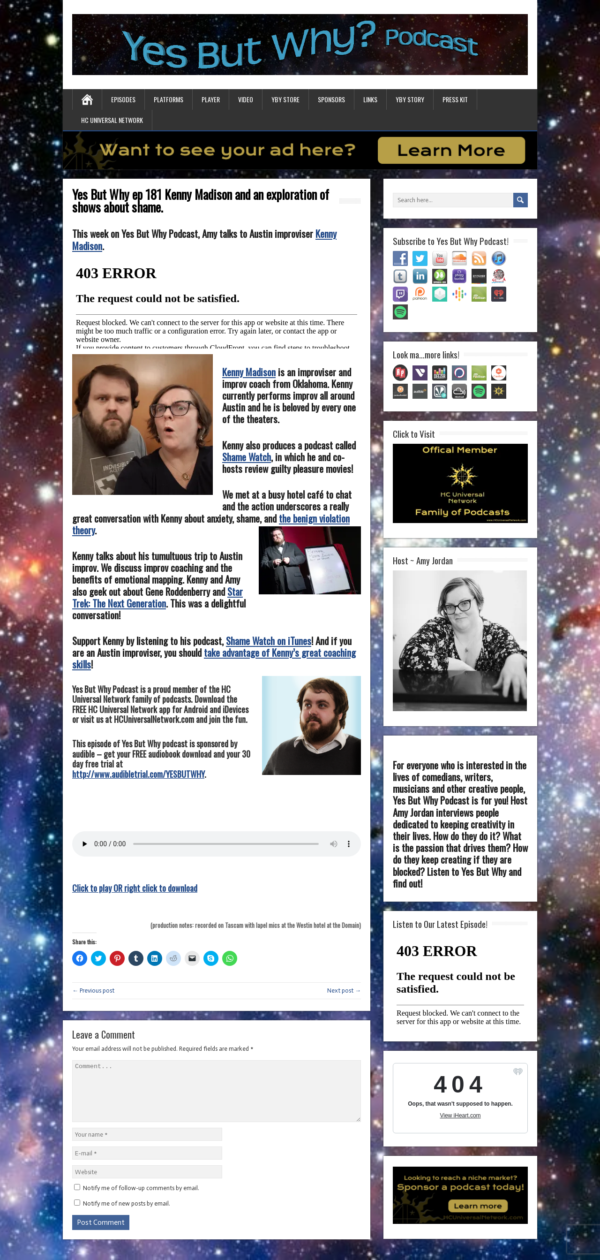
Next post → (344, 990)
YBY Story (410, 99)
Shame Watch (246, 456)
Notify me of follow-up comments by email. (141, 1199)
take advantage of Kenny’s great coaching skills (214, 658)
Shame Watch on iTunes (268, 640)
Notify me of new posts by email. (126, 1214)
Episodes (123, 99)
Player (211, 99)
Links (370, 99)
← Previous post (93, 990)
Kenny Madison (249, 371)
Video (245, 99)
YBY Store (285, 99)
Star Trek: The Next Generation (157, 597)
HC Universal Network (112, 120)
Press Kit (455, 99)
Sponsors (331, 99)
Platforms (168, 99)
